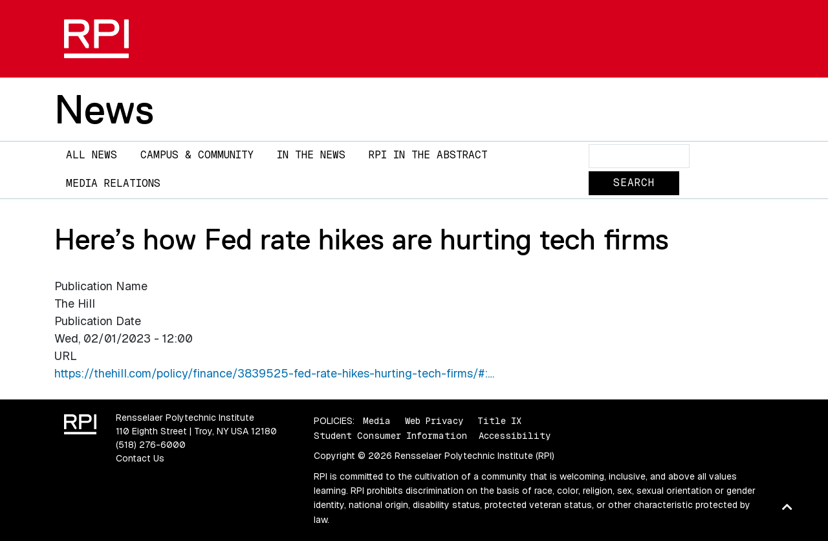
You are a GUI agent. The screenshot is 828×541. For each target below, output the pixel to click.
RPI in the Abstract (428, 155)
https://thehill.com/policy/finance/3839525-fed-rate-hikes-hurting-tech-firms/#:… (274, 373)
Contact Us (140, 458)
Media (377, 421)
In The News (311, 155)
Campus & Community (197, 155)
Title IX (499, 421)
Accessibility (514, 435)
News (104, 109)
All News (91, 155)
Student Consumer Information (390, 435)
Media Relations (113, 183)
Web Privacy (434, 421)
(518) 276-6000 (151, 445)
